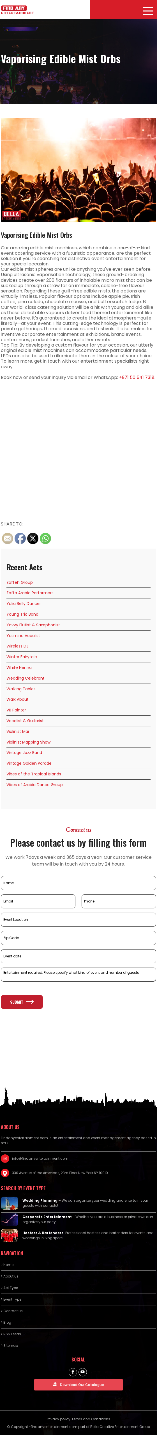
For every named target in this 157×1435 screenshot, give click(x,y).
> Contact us (12, 1310)
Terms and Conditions (90, 1419)
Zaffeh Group (19, 582)
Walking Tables (21, 689)
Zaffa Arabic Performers (30, 593)
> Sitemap (9, 1345)
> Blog (6, 1322)
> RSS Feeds (11, 1334)
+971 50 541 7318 (136, 377)
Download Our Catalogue (78, 1384)
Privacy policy (58, 1419)
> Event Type (11, 1299)
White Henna (19, 667)
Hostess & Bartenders (42, 1232)
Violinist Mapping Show (28, 742)
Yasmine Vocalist (23, 635)
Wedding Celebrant (25, 678)
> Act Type (9, 1287)
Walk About (17, 699)
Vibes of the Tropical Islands (33, 774)
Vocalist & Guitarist (25, 721)
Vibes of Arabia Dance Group (34, 785)
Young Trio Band (22, 614)
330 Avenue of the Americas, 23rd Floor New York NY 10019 (60, 1172)
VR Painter (16, 710)
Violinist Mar (17, 731)
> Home (7, 1264)
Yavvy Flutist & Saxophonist (33, 625)
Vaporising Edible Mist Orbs (36, 235)
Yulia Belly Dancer (23, 603)
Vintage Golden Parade (29, 763)
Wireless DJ (17, 646)
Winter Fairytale (21, 657)
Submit (22, 1002)
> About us (10, 1276)
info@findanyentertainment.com (40, 1158)
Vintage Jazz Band (24, 752)
